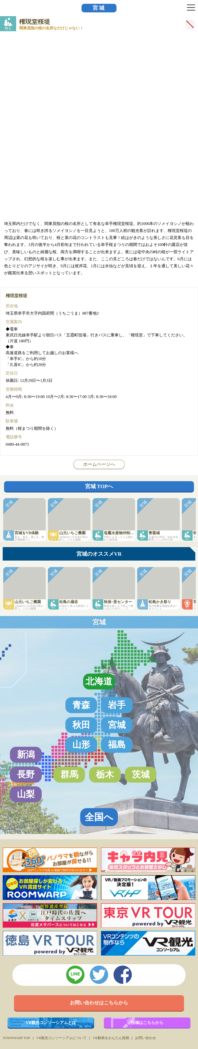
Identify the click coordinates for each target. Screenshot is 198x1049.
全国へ (99, 817)
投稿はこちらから (147, 1022)
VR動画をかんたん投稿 (111, 1038)
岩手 (117, 705)
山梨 (26, 794)
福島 (117, 744)
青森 (81, 705)
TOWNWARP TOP (16, 1038)
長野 (26, 774)
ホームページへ (99, 464)
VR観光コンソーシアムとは (51, 1022)
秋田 (81, 725)
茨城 (141, 774)
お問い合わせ (145, 1038)
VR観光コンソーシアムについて (61, 1038)
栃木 (105, 774)
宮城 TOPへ (99, 486)
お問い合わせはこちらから (99, 1002)
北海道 (99, 681)
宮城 (99, 8)
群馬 (69, 774)
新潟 (26, 754)
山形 (81, 744)
